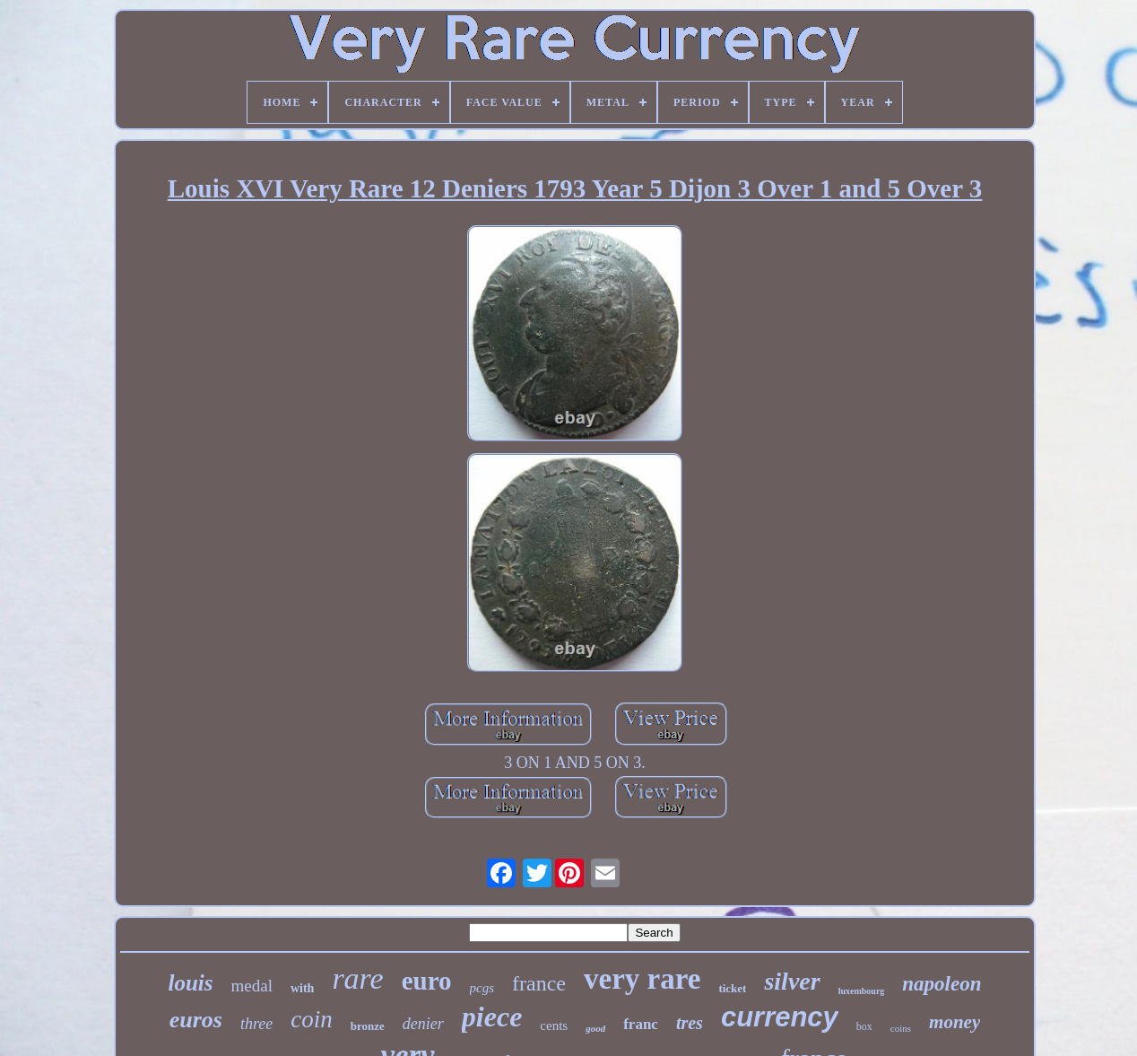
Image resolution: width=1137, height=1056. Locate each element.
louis (190, 983)
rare (357, 978)
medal (252, 985)
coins (900, 1028)
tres (689, 1023)
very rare (642, 979)
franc (640, 1024)
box (864, 1026)
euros (195, 1020)
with (302, 988)
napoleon (941, 984)
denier (423, 1024)
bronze (368, 1026)
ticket (732, 988)
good (595, 1028)
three (256, 1024)
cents (554, 1025)
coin (312, 1019)
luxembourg (861, 991)
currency (779, 1017)
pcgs (482, 988)
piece (492, 1016)
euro (427, 980)
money (954, 1022)
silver (792, 981)
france (539, 983)
